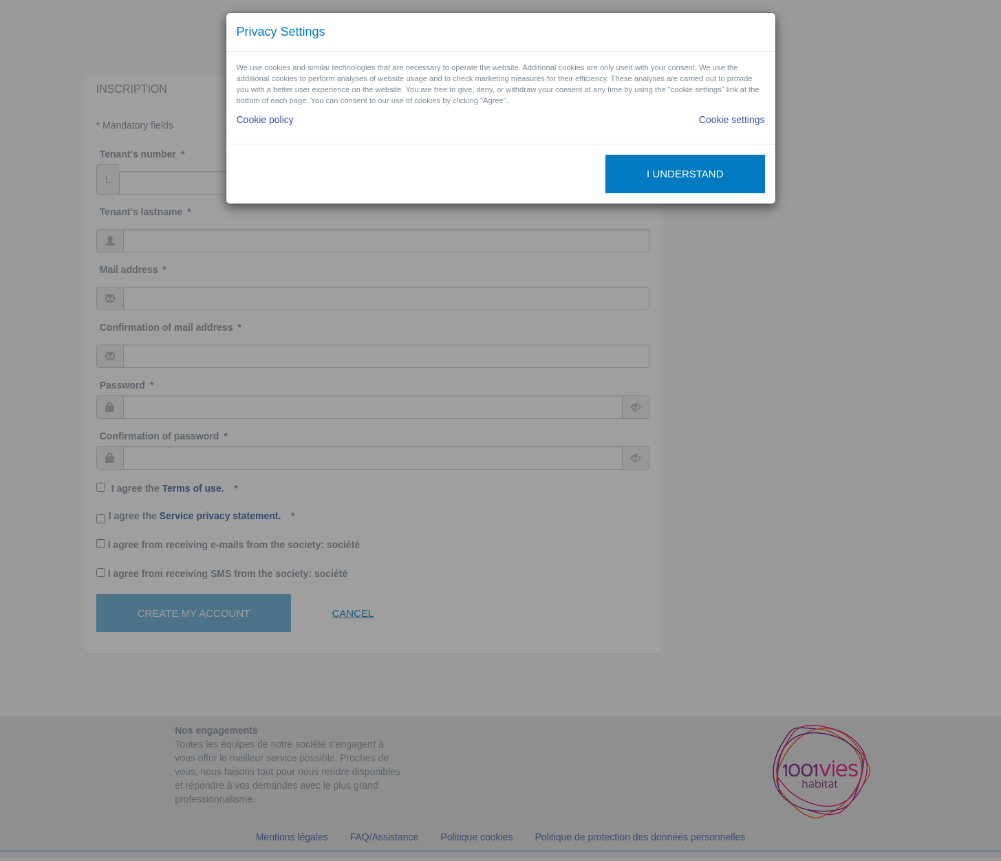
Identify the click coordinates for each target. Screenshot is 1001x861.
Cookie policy (265, 119)
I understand (685, 173)
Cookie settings (732, 119)
